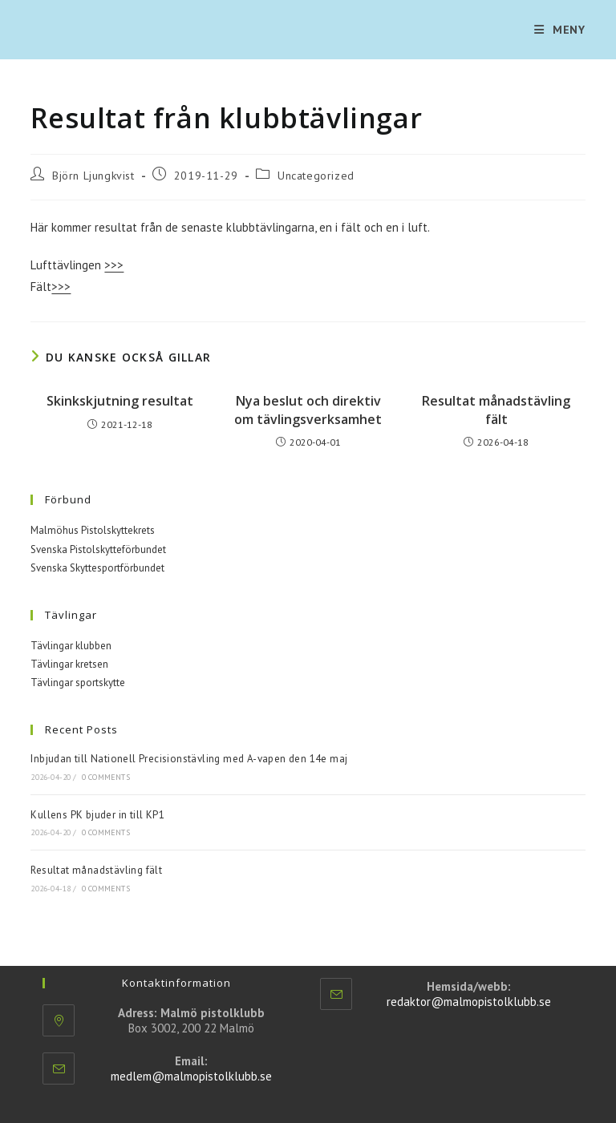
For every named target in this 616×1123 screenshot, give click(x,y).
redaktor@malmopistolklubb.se (469, 1001)
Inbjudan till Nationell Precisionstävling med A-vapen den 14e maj (188, 758)
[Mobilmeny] (560, 29)
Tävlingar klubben (70, 645)
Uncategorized (316, 175)
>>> (114, 265)
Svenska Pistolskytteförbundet (98, 549)
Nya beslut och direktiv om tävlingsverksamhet (308, 409)
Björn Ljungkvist (93, 175)
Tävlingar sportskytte (77, 682)
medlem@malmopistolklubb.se (191, 1076)
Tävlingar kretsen (69, 664)
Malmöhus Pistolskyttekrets (92, 530)
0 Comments (106, 777)
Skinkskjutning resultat (120, 401)
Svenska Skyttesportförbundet (97, 568)
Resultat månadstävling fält (496, 409)
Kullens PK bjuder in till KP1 (97, 815)
